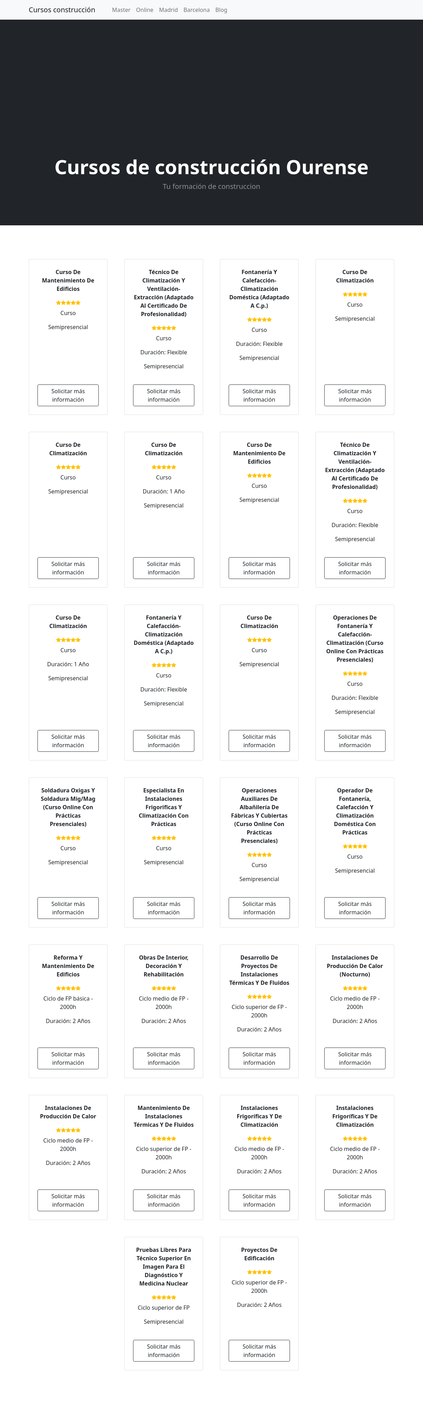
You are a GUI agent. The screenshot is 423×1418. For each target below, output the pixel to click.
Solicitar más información (68, 395)
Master (121, 10)
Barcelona (196, 10)
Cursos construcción (62, 9)
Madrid (168, 10)
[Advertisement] (211, 89)
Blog (221, 10)
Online (145, 10)
